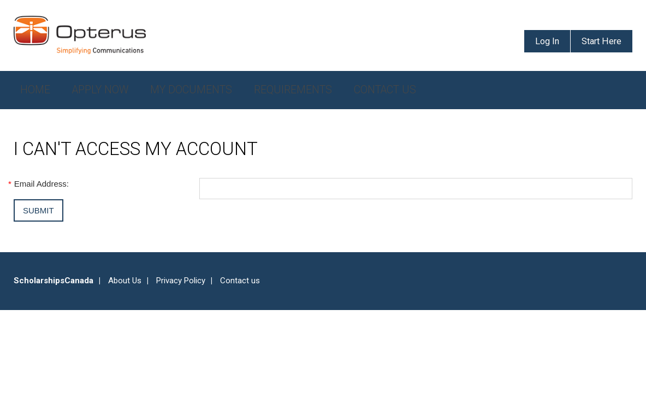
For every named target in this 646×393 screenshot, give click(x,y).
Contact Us (385, 90)
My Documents (191, 90)
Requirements (293, 90)
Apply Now (100, 90)
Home (35, 90)
